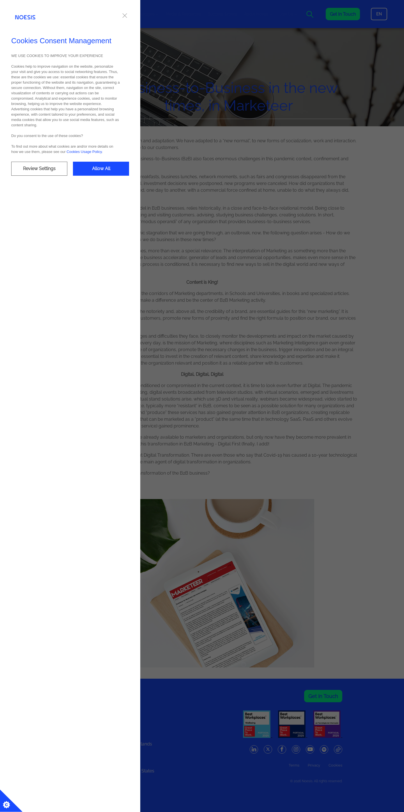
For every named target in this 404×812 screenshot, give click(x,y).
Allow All (101, 168)
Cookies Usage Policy (84, 152)
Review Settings (39, 168)
